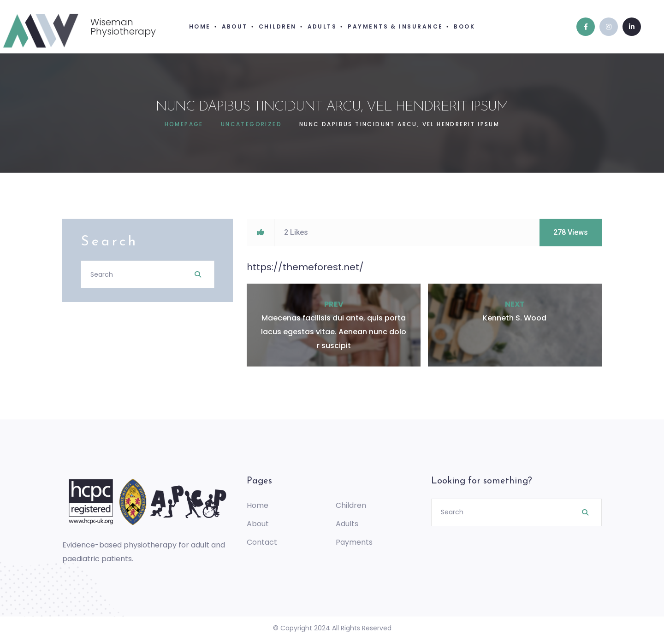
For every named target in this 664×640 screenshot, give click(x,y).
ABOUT (235, 26)
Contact (262, 542)
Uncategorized (251, 124)
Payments (354, 542)
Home (257, 505)
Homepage (184, 124)
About (258, 523)
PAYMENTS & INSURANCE (395, 26)
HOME (200, 26)
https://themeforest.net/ (305, 267)
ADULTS (322, 26)
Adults (347, 523)
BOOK (464, 26)
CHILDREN (277, 26)
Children (351, 505)
